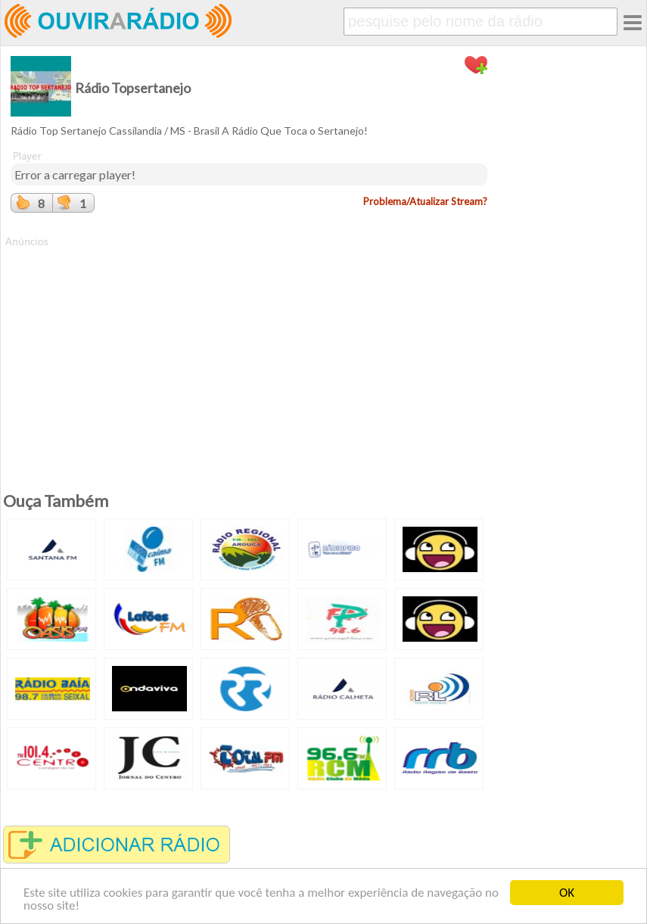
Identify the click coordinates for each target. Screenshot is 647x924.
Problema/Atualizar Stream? (425, 201)
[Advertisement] (249, 355)
